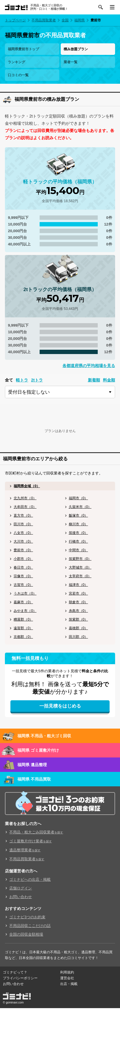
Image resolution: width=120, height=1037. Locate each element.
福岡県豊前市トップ (23, 49)
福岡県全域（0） (27, 486)
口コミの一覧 (18, 75)
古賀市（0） (23, 585)
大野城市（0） (80, 567)
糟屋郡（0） (23, 619)
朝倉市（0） (78, 602)
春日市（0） (23, 567)
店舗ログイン (20, 888)
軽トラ (22, 380)
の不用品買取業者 (45, 35)
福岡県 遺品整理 (32, 764)
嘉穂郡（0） (78, 628)
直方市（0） (23, 515)
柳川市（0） (78, 524)
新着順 (94, 380)
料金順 (109, 380)
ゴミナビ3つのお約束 (27, 917)
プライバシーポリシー (20, 978)
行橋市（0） (78, 541)
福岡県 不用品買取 (34, 779)
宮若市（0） (78, 593)
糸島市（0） (78, 611)
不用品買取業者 (44, 20)
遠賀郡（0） (23, 628)
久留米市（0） (80, 507)
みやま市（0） (25, 611)
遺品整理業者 (24, 850)
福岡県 (79, 20)
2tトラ (37, 380)
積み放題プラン (76, 49)
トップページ (15, 20)
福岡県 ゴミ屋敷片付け (38, 750)
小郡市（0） (23, 559)
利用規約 (67, 972)
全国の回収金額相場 (26, 934)
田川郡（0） (78, 637)
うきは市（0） (25, 593)
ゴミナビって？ (15, 972)
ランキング (16, 62)
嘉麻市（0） (23, 602)
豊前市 (96, 20)
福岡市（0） (78, 498)
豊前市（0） (23, 550)
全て (9, 380)
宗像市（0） (23, 576)
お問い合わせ (20, 897)
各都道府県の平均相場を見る (88, 365)
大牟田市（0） (25, 507)
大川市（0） (23, 541)
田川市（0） (23, 524)
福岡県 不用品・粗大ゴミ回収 (44, 735)
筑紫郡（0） (78, 619)
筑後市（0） (78, 533)
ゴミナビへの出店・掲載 (30, 879)
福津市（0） (78, 585)
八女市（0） (23, 533)
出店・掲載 (68, 984)
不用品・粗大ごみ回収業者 (36, 832)
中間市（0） (78, 550)
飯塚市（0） (78, 515)
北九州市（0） (25, 498)
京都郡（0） (23, 637)
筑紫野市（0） (80, 559)
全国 (65, 20)
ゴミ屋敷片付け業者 (30, 841)
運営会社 (67, 978)
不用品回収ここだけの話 (30, 926)
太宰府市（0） (80, 576)
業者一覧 (70, 62)
